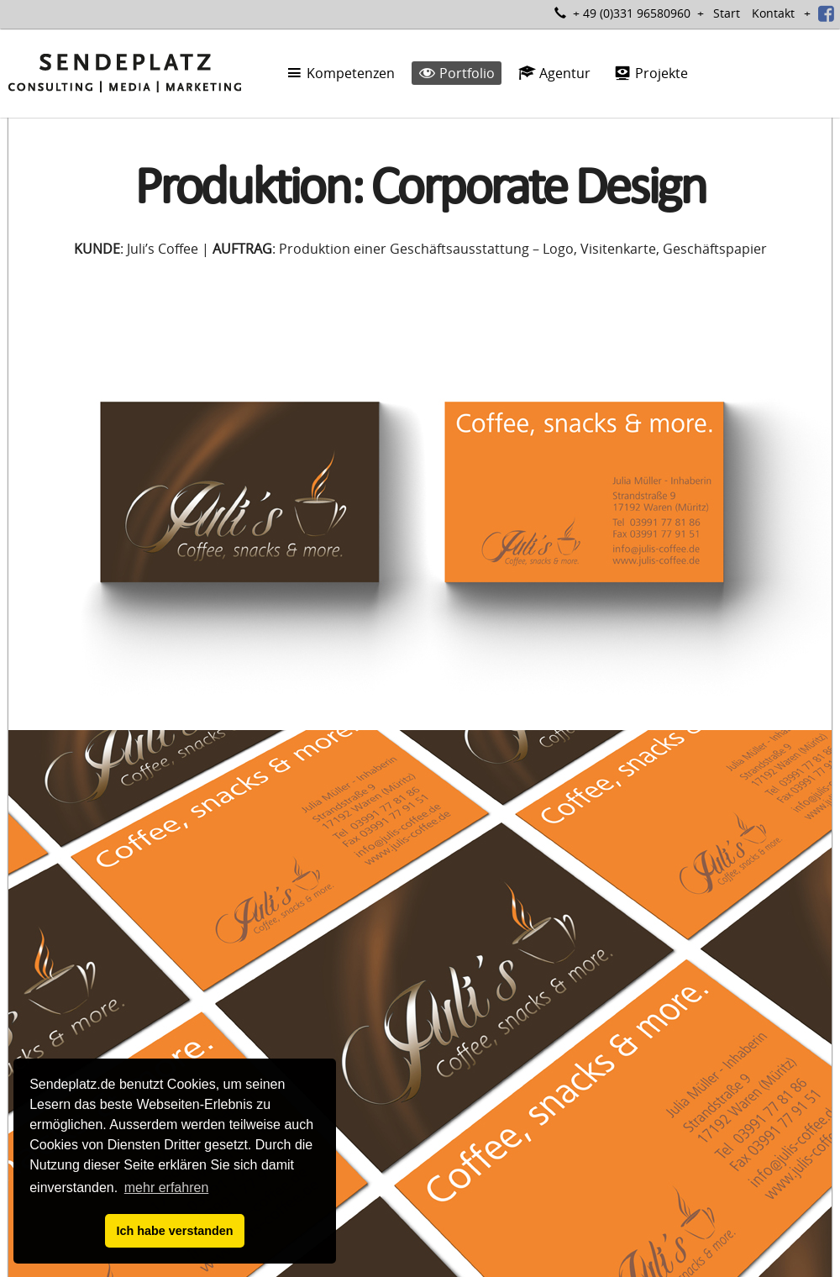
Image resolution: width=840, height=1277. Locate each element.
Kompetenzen (340, 73)
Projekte (651, 73)
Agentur (554, 73)
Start (726, 13)
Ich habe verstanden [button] (174, 1231)
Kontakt (773, 13)
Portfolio (456, 73)
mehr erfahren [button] (166, 1187)
